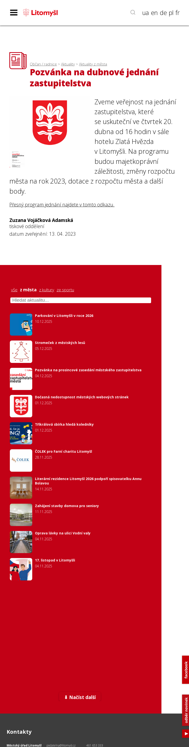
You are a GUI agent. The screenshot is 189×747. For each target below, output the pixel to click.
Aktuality (68, 64)
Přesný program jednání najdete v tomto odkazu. (61, 204)
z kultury (46, 290)
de (163, 12)
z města (28, 290)
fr (177, 12)
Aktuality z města (93, 64)
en (154, 12)
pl (171, 12)
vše (14, 290)
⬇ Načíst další (80, 697)
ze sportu (65, 290)
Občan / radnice (43, 64)
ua (145, 12)
